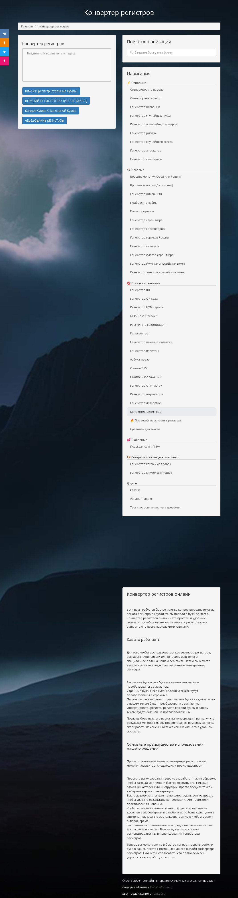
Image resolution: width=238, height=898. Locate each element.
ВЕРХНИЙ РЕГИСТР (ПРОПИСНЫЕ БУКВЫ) (56, 101)
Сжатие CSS (138, 368)
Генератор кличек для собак (150, 464)
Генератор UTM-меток (146, 386)
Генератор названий (145, 107)
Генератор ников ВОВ (146, 194)
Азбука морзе (140, 359)
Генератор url (140, 290)
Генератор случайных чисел (150, 116)
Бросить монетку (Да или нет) (151, 185)
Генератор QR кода (144, 299)
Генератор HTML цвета (146, 307)
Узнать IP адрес (141, 499)
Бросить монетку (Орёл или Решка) (155, 176)
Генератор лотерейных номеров (153, 124)
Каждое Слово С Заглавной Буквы (50, 110)
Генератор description (146, 403)
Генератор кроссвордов (147, 229)
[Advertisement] (67, 164)
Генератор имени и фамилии (151, 342)
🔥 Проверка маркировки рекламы (155, 420)
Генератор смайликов (146, 159)
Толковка (158, 894)
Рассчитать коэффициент (148, 325)
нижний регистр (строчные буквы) (51, 91)
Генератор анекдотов (145, 150)
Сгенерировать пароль (147, 89)
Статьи (135, 490)
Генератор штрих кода (146, 394)
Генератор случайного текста (151, 142)
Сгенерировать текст (145, 98)
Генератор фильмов (144, 246)
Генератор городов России (149, 237)
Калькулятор (139, 333)
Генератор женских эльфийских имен (157, 272)
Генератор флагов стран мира (152, 255)
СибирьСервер (161, 887)
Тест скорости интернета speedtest (155, 507)
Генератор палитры (144, 351)
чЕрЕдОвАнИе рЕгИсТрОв (44, 120)
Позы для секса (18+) (145, 446)
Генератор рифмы (143, 133)
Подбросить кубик (143, 203)
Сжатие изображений (145, 377)
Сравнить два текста (145, 429)
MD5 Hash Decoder (143, 316)
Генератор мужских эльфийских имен (157, 263)
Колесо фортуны (142, 211)
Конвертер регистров (145, 412)
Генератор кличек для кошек (151, 473)
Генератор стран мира (146, 220)
